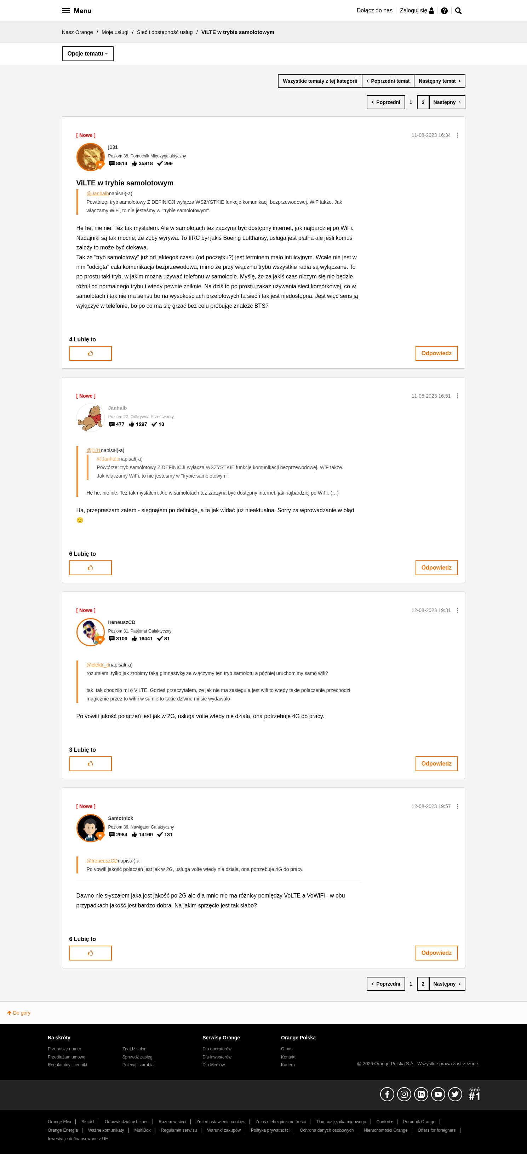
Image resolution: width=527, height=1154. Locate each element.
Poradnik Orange (419, 1121)
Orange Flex (59, 1121)
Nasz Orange (77, 32)
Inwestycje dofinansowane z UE (78, 1138)
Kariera (288, 1064)
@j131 (94, 450)
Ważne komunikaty (106, 1130)
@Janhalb (98, 193)
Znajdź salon (134, 1048)
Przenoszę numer (64, 1048)
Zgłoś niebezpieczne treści (281, 1121)
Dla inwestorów (216, 1057)
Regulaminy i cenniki (67, 1064)
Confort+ (384, 1121)
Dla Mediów (213, 1064)
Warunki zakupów (224, 1130)
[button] (457, 135)
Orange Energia (63, 1130)
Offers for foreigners (437, 1130)
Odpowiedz (437, 353)
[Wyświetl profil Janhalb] (117, 408)
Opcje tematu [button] (85, 54)
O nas (286, 1048)
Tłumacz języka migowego (341, 1121)
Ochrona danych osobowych (327, 1130)
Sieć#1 (87, 1121)
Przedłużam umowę (66, 1057)
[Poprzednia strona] (386, 102)
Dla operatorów (216, 1048)
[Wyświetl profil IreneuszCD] (122, 622)
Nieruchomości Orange (385, 1130)
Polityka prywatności (270, 1130)
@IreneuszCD (102, 861)
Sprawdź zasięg (137, 1057)
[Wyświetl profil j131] (113, 147)
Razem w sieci (172, 1121)
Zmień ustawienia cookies (220, 1121)
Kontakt (288, 1057)
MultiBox (142, 1130)
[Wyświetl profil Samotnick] (120, 818)
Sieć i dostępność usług (165, 32)
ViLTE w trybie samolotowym (125, 183)
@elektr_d (98, 665)
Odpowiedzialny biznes (126, 1121)
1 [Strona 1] (410, 102)
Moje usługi (115, 32)
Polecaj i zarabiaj (138, 1064)
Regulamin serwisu (179, 1130)
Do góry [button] (21, 1013)
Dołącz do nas (375, 10)
